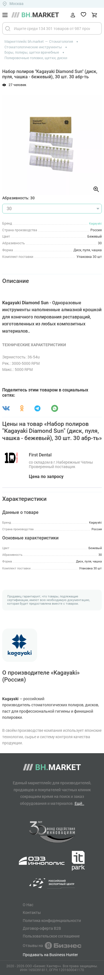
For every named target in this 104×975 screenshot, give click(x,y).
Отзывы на (52, 945)
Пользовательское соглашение (51, 936)
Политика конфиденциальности (52, 920)
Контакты (32, 912)
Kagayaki (95, 223)
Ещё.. (79, 803)
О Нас (28, 905)
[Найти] (8, 28)
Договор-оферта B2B (42, 928)
